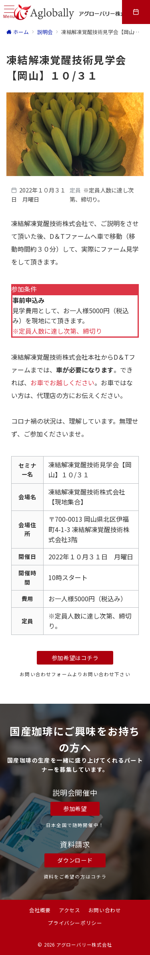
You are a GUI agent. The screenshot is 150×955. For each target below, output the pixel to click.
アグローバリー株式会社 (84, 944)
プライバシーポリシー (75, 923)
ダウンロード (74, 860)
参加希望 (75, 809)
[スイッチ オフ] (136, 12)
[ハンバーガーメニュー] (9, 12)
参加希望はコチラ (75, 658)
